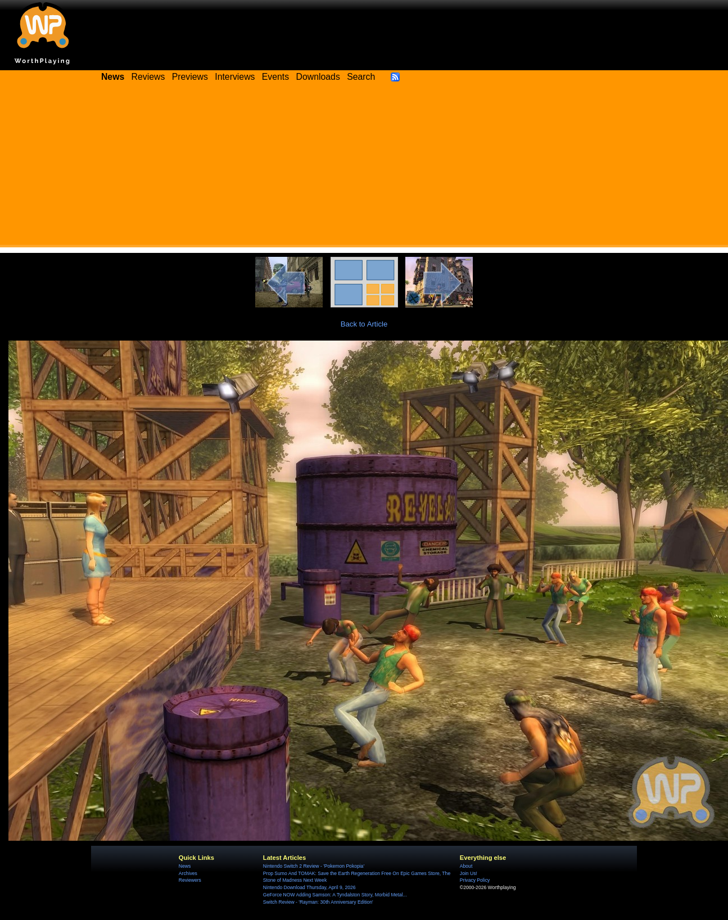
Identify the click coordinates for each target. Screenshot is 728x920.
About (466, 866)
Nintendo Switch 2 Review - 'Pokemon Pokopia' (313, 866)
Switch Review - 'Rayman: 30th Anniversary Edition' (318, 902)
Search (361, 76)
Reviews (148, 76)
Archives (188, 873)
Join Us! (468, 873)
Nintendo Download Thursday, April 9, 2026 (309, 887)
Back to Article (364, 324)
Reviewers (190, 880)
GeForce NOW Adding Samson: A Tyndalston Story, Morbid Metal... (335, 895)
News (185, 866)
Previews (190, 76)
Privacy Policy (475, 880)
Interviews (235, 76)
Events (275, 76)
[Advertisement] (364, 168)
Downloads (318, 76)
